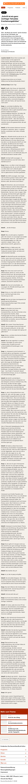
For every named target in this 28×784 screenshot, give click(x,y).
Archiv (4, 12)
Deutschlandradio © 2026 (9, 781)
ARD (8, 776)
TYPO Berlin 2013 (14, 74)
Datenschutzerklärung (8, 767)
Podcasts (18, 7)
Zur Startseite (5, 739)
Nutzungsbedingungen (8, 770)
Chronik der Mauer (7, 778)
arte (21, 776)
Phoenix (17, 776)
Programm (10, 7)
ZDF (12, 776)
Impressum (4, 772)
